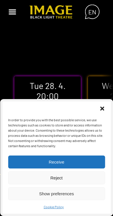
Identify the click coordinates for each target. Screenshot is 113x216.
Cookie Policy (54, 207)
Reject (56, 177)
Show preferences (56, 193)
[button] (102, 108)
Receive (56, 162)
